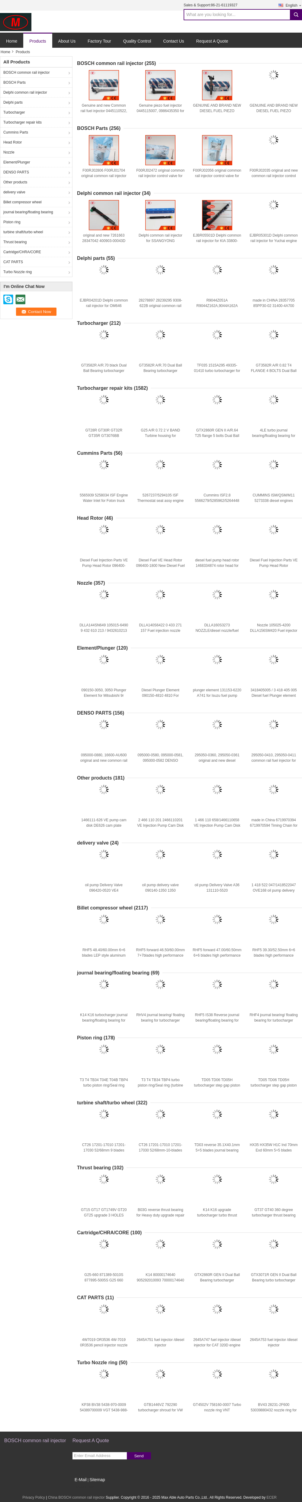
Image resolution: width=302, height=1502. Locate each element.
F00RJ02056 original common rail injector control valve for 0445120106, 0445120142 (217, 175)
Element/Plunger (16, 162)
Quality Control (137, 41)
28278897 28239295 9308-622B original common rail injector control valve (160, 305)
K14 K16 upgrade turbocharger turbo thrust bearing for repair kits (217, 1215)
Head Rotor (12, 142)
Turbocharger (14, 112)
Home (11, 41)
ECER (272, 1497)
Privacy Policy (33, 1497)
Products (37, 41)
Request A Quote (212, 41)
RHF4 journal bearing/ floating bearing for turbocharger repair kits (274, 1020)
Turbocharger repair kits (22, 122)
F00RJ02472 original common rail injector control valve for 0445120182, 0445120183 (160, 175)
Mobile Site (83, 1487)
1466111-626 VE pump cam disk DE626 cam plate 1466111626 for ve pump (103, 825)
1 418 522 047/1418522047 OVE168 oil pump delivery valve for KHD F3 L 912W (274, 890)
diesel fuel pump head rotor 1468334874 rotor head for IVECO (217, 565)
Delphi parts (13, 102)
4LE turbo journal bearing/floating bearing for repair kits (273, 435)
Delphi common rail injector (25, 92)
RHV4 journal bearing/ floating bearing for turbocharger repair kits (160, 1020)
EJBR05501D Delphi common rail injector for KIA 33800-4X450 (217, 240)
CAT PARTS (13, 262)
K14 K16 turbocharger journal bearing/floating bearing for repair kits (103, 1020)
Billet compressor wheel (22, 202)
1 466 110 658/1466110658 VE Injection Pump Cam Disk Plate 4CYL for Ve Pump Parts (217, 825)
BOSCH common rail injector (26, 72)
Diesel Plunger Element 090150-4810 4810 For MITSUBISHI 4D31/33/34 (160, 695)
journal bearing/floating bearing (28, 212)
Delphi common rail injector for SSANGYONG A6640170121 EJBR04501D (160, 240)
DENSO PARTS (16, 172)
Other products (15, 182)
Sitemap (97, 1479)
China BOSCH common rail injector (76, 1497)
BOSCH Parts (14, 82)
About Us (67, 41)
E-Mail (81, 1479)
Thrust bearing (15, 242)
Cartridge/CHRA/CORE (22, 252)
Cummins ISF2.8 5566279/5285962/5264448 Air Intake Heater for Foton (217, 500)
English (294, 5)
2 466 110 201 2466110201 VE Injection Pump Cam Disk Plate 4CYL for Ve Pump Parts (160, 825)
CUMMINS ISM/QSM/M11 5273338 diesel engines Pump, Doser (274, 500)
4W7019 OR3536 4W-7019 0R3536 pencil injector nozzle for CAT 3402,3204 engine (103, 1345)
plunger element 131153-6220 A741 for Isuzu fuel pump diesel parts (217, 695)
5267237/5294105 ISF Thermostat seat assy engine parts (160, 500)
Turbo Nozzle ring (17, 272)
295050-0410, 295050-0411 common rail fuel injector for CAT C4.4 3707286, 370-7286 (274, 760)
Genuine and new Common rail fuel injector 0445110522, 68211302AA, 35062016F (104, 110)
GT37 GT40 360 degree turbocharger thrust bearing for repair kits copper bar (274, 1215)
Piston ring (12, 222)
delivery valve (14, 192)
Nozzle (8, 152)
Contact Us (173, 41)
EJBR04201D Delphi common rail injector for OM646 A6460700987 (104, 305)
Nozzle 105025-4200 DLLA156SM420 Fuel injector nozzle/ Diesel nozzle (273, 630)
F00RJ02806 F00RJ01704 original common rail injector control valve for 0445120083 (103, 175)
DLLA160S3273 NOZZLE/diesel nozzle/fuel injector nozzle (217, 630)
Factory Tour (99, 41)
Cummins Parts (15, 132)
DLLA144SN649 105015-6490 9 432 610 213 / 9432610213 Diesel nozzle (103, 630)
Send (138, 1456)
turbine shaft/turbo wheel (23, 232)
